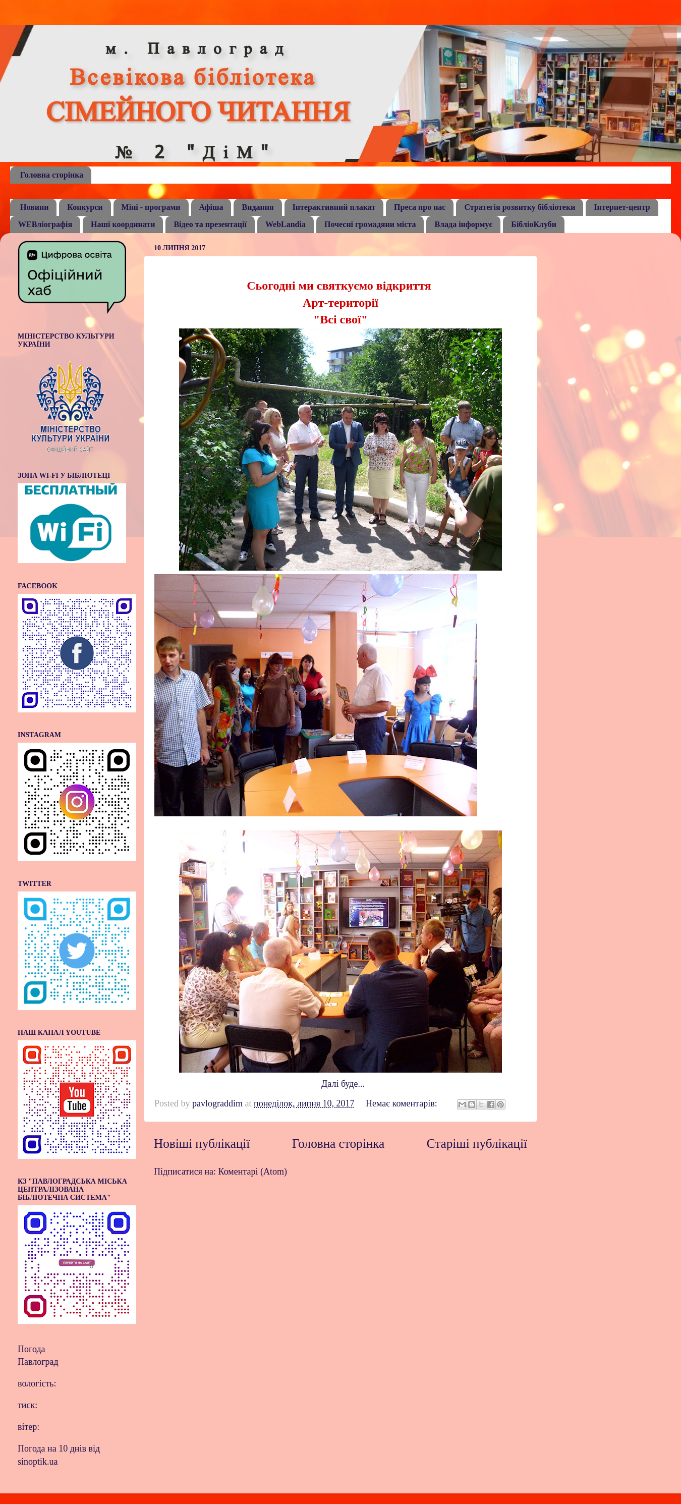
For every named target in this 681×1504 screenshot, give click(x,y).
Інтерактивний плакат (334, 207)
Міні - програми (151, 207)
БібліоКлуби (533, 224)
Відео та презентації (210, 224)
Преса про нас (419, 207)
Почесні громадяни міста (370, 224)
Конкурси (84, 207)
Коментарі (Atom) (252, 1171)
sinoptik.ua (38, 1462)
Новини (34, 207)
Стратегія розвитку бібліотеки (519, 207)
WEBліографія (45, 224)
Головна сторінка (51, 175)
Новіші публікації (202, 1143)
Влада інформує (463, 224)
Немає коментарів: (402, 1103)
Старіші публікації (477, 1143)
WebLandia (285, 224)
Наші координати (123, 224)
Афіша (211, 207)
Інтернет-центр (622, 207)
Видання (257, 207)
